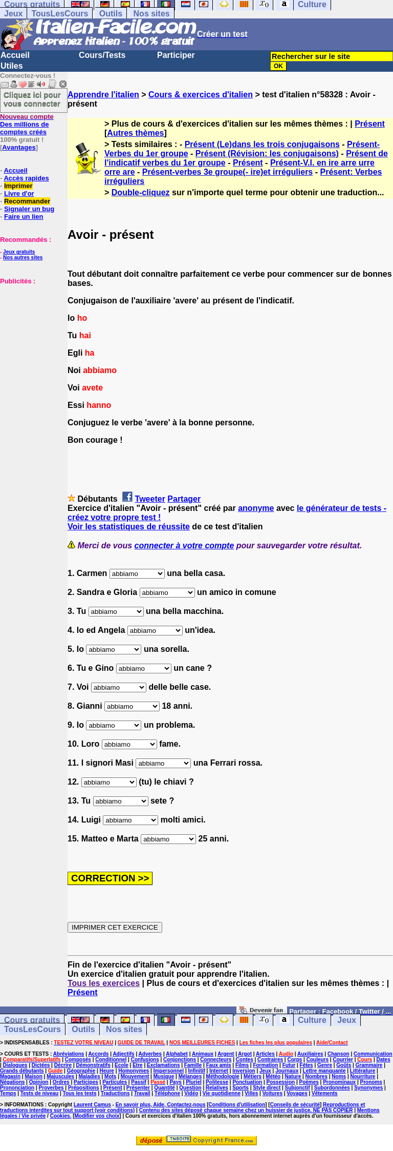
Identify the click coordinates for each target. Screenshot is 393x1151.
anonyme (256, 508)
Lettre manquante (324, 1071)
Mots (110, 1076)
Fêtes (306, 1065)
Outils (110, 13)
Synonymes (368, 1088)
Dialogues (15, 1065)
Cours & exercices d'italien (200, 94)
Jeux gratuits (19, 252)
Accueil (15, 55)
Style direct (266, 1088)
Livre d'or (19, 193)
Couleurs (318, 1059)
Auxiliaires (310, 1054)
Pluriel (194, 1082)
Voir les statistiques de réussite (129, 526)
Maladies (89, 1076)
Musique (164, 1076)
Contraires (270, 1059)
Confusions (145, 1059)
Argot (245, 1054)
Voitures (272, 1093)
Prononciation (17, 1088)
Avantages (18, 147)
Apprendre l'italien (103, 94)
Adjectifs (123, 1054)
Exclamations (163, 1065)
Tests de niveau (39, 1093)
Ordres (61, 1082)
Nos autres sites (22, 257)
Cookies (60, 1116)
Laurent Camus (92, 1104)
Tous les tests (80, 1093)
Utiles (12, 65)
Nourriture (362, 1076)
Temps (8, 1093)
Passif (138, 1082)
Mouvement (135, 1076)
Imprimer (18, 186)
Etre (137, 1065)
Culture (312, 1020)
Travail (142, 1093)
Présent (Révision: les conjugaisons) (267, 153)
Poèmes (308, 1082)
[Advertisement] (30, 336)
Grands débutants (22, 1071)
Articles (265, 1054)
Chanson (339, 1054)
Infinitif (196, 1071)
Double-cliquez (141, 192)
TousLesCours (59, 13)
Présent (370, 123)
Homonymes (133, 1071)
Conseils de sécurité (295, 1104)
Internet (218, 1071)
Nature (293, 1076)
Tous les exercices (104, 983)
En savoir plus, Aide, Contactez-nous (161, 1104)
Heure (107, 1071)
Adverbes (150, 1054)
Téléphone (167, 1093)
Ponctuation (247, 1082)
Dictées (41, 1065)
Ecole (121, 1065)
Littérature (362, 1071)
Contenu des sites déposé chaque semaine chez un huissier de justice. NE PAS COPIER (246, 1110)
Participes (86, 1082)
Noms (339, 1076)
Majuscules (60, 1076)
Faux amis (218, 1065)
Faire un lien (23, 216)
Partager (184, 499)
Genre (324, 1065)
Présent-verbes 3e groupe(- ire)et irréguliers (227, 172)
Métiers (252, 1076)
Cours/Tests (102, 55)
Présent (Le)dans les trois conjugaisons (262, 144)
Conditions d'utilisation (237, 1104)
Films (242, 1065)
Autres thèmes (135, 133)
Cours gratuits (32, 1020)
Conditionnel (110, 1059)
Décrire (63, 1065)
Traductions (115, 1093)
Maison (33, 1076)
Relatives (217, 1088)
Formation (265, 1065)
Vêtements (325, 1093)
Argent (225, 1054)
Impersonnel (169, 1071)
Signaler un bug (29, 209)
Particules (114, 1082)
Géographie (81, 1071)
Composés (78, 1059)
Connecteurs (215, 1059)
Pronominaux (339, 1082)
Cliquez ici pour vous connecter (32, 99)
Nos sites (152, 13)
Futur (289, 1065)
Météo (273, 1076)
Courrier (343, 1059)
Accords (98, 1054)
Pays (175, 1082)
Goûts (343, 1065)
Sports (240, 1088)
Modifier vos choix (96, 1116)
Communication (373, 1054)
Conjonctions (179, 1059)
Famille (193, 1065)
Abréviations (68, 1054)
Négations (12, 1082)
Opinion (39, 1082)
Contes (244, 1059)
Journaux (286, 1071)
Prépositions (83, 1088)
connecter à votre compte (184, 545)
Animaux (202, 1054)
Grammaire (369, 1065)
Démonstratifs (93, 1065)
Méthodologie (222, 1076)
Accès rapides (26, 178)
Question (190, 1088)
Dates (383, 1059)
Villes (251, 1093)
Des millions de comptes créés (27, 124)
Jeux (13, 13)
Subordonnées (332, 1088)
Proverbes (51, 1088)
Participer (176, 55)
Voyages (297, 1093)
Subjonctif (297, 1088)
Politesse (217, 1082)
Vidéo (191, 1093)
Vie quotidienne (222, 1093)
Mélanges (190, 1076)
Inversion (243, 1071)
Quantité (164, 1088)
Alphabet (177, 1054)
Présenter (138, 1088)
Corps (294, 1059)
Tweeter (150, 499)
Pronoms (371, 1082)
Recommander (27, 201)
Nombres (316, 1076)
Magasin (10, 1076)
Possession (281, 1082)
